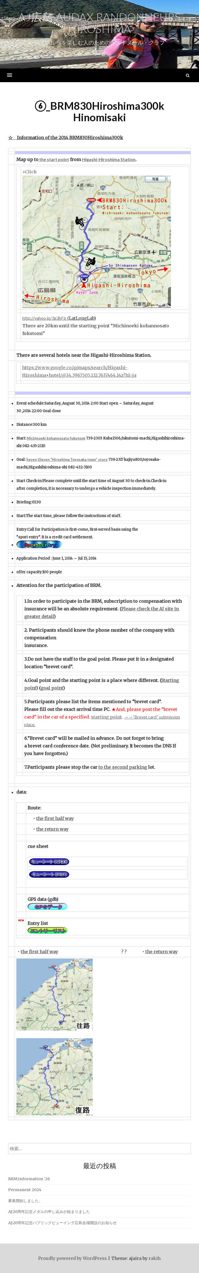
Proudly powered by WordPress (72, 1258)
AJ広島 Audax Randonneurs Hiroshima (99, 22)
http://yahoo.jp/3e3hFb (44, 318)
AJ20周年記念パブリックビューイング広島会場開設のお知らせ (62, 1222)
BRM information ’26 (29, 1178)
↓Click (29, 171)
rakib (154, 1258)
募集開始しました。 (25, 1200)
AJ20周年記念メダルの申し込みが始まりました (49, 1211)
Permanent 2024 (24, 1189)
